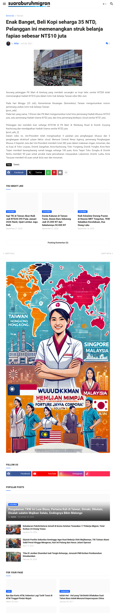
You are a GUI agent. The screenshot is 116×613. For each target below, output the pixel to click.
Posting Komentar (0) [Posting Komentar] (58, 242)
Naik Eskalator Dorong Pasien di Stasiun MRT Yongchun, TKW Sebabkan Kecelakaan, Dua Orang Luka (94, 220)
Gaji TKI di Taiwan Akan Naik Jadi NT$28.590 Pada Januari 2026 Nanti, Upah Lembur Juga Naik (22, 220)
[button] (4, 3)
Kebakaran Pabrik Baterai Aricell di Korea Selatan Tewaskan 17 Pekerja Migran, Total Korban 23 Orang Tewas (64, 527)
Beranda (10, 16)
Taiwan (19, 16)
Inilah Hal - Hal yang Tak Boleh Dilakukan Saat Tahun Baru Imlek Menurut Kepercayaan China (82, 597)
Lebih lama (106, 253)
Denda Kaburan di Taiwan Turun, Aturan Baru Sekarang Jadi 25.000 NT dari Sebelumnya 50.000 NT (56, 220)
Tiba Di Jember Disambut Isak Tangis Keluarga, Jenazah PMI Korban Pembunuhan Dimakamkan (62, 554)
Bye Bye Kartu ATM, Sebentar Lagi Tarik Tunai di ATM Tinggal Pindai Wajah (29, 597)
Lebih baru (10, 253)
